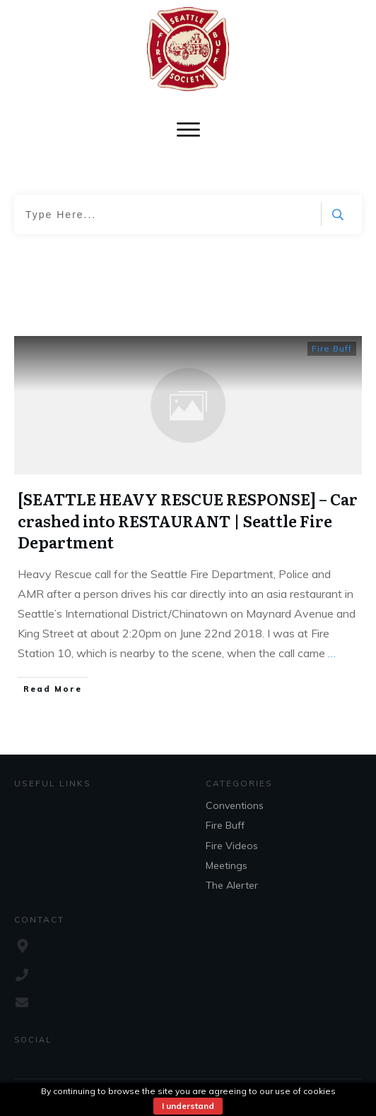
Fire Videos (232, 845)
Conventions (235, 805)
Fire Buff (332, 348)
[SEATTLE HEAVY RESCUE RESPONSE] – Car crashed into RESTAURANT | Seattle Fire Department (188, 520)
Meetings (226, 865)
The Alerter (232, 885)
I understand (188, 1105)
